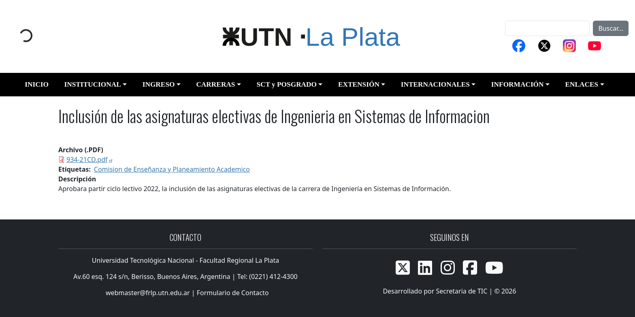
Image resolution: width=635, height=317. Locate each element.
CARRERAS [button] (215, 84)
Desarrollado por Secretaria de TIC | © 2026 (449, 291)
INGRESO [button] (159, 84)
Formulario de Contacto (233, 292)
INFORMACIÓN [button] (517, 84)
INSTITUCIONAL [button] (92, 84)
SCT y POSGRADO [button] (286, 84)
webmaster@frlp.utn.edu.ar (147, 292)
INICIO (37, 84)
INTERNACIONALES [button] (435, 84)
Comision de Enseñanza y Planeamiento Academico (172, 169)
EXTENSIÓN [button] (358, 84)
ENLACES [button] (581, 84)
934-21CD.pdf (89, 159)
